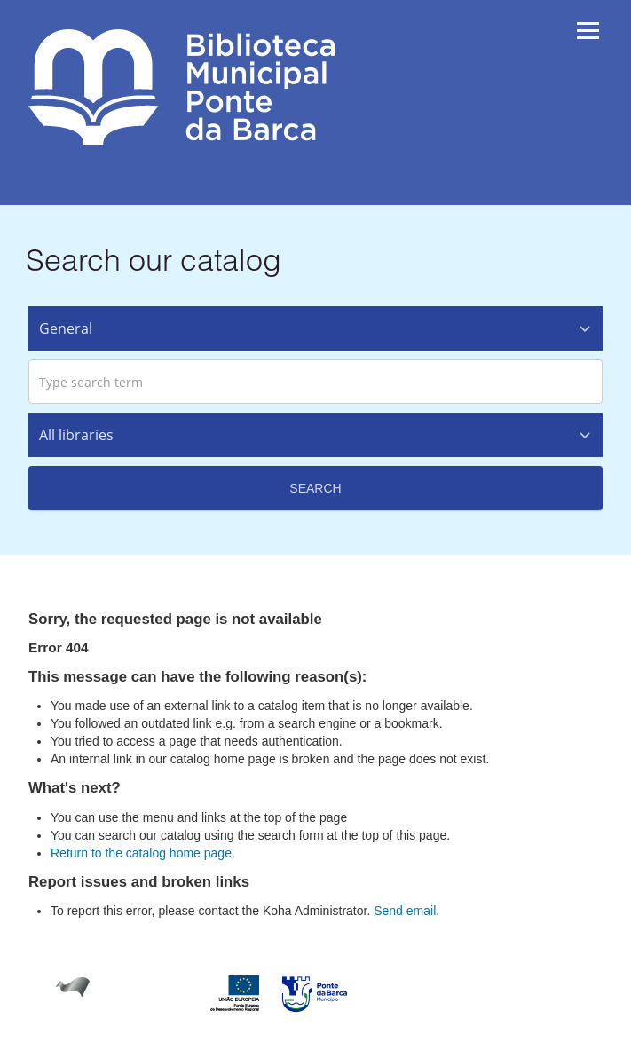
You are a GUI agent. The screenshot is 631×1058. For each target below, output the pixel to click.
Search (315, 488)
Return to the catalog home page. (143, 853)
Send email (405, 911)
